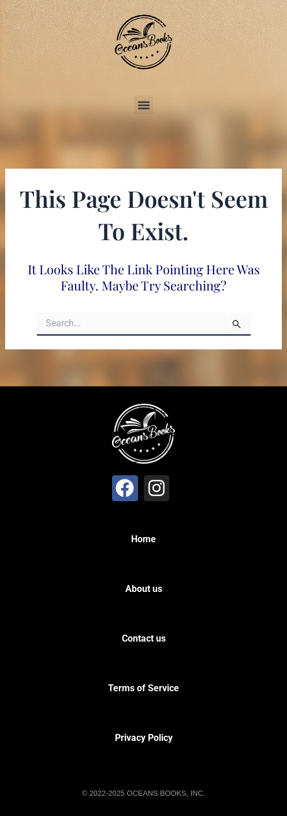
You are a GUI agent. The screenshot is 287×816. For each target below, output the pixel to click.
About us (143, 588)
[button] (143, 104)
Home (143, 539)
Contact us (144, 638)
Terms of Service (143, 688)
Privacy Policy (144, 737)
